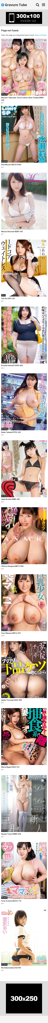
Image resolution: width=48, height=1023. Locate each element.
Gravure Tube (14, 5)
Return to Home (41, 35)
